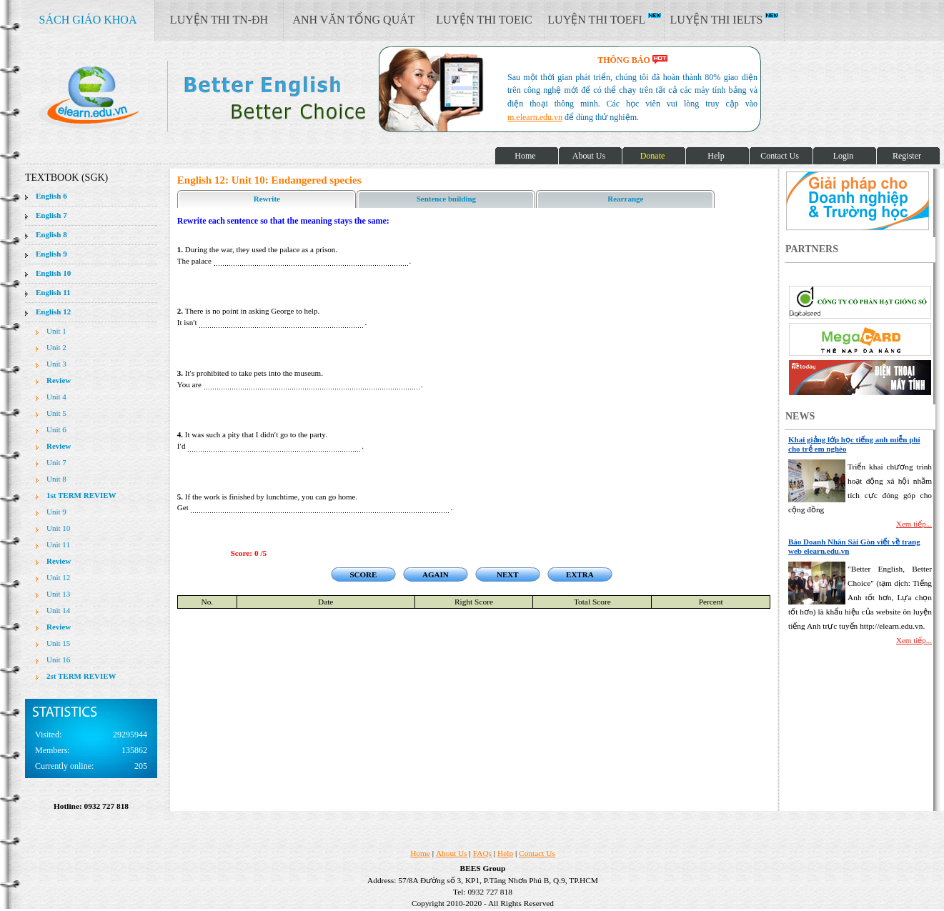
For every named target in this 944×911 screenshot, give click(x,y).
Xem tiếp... (914, 523)
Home (420, 853)
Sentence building (446, 198)
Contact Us (537, 853)
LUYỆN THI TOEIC (484, 20)
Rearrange (625, 198)
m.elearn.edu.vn (534, 117)
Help (505, 853)
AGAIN (435, 574)
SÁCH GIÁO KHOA (88, 20)
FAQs (482, 853)
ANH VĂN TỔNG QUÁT (353, 20)
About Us (451, 853)
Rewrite (267, 198)
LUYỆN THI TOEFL (603, 19)
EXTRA (580, 574)
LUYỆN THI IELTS (724, 19)
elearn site (226, 96)
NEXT (508, 574)
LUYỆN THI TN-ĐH (219, 20)
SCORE (363, 574)
